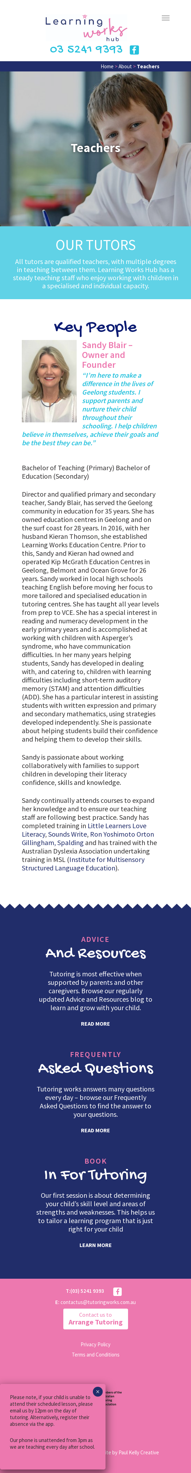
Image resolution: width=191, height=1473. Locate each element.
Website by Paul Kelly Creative (126, 1452)
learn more (95, 1244)
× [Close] (98, 1392)
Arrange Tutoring (96, 1318)
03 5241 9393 (86, 49)
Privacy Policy (95, 1344)
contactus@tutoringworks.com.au (98, 1302)
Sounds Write (67, 834)
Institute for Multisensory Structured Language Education (83, 863)
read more (95, 1023)
